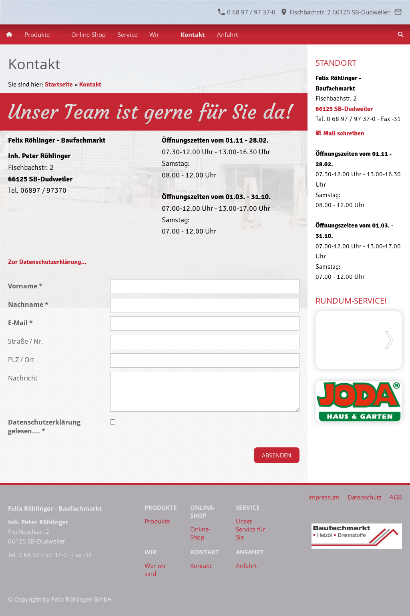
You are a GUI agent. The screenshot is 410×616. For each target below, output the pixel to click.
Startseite (59, 85)
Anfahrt (246, 566)
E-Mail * (20, 322)
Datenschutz (365, 497)
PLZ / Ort (21, 359)
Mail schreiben (340, 133)
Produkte (157, 521)
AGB (396, 497)
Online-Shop (200, 533)
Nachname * (28, 304)
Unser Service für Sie (250, 529)
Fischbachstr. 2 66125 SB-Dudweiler (335, 12)
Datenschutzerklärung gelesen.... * (44, 426)
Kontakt (90, 85)
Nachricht (23, 378)
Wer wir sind (155, 570)
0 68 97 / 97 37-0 (247, 12)
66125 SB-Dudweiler (344, 109)
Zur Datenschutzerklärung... (47, 262)
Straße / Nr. (25, 341)
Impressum (324, 497)
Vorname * (25, 286)
